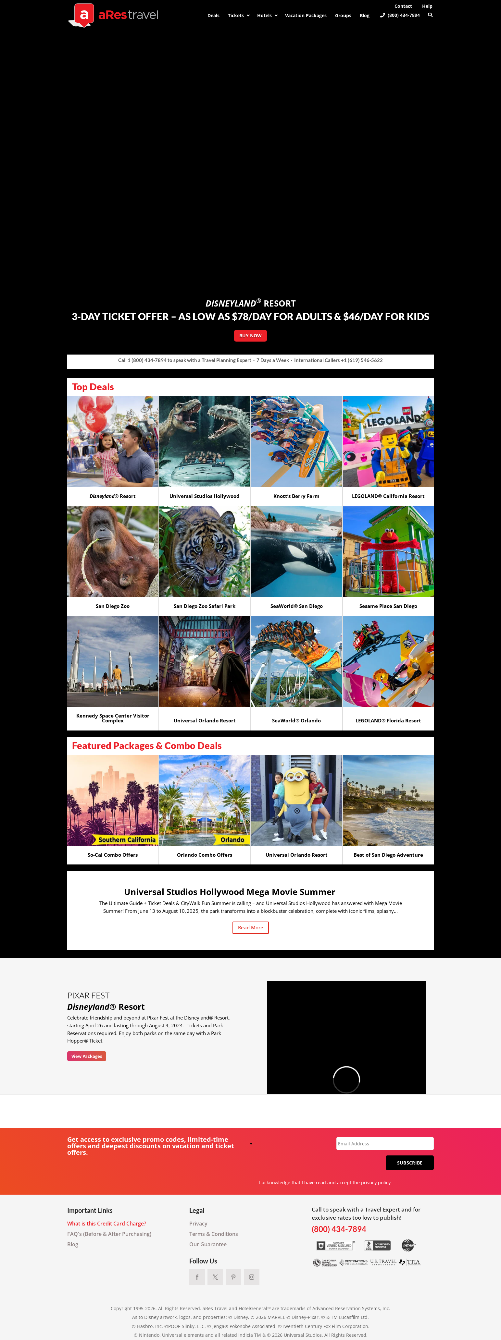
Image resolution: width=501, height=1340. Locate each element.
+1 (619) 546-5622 (362, 360)
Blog (72, 1244)
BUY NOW (250, 335)
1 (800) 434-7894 (147, 360)
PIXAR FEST (88, 995)
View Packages (86, 1056)
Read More (250, 927)
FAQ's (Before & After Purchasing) (109, 1233)
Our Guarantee (208, 1244)
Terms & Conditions (213, 1233)
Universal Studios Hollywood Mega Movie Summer (229, 892)
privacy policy (376, 1182)
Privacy (198, 1223)
